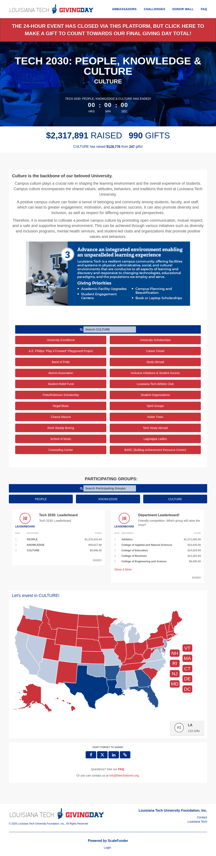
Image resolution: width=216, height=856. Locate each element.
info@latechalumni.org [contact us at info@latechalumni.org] (124, 775)
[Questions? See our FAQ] (121, 769)
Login (107, 847)
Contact (202, 817)
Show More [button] (123, 569)
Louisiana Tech (197, 821)
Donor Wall (183, 9)
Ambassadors (124, 9)
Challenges (154, 9)
